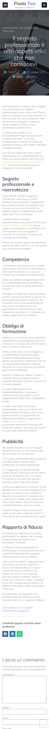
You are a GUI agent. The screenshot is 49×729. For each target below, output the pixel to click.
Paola (24, 3)
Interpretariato (10, 27)
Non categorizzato (28, 27)
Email (6, 718)
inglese (12, 607)
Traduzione (8, 30)
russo (20, 607)
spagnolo (23, 610)
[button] (5, 5)
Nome (6, 708)
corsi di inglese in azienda (17, 225)
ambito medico (18, 421)
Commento (8, 675)
